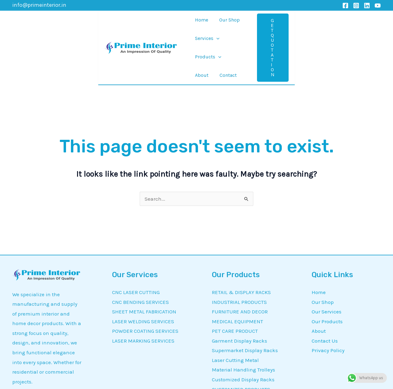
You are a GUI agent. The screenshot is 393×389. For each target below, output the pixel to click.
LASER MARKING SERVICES (143, 289)
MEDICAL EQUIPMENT (237, 270)
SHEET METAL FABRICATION (144, 260)
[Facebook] (345, 5)
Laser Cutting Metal (235, 309)
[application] (215, 22)
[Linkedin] (367, 5)
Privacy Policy (328, 299)
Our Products (327, 270)
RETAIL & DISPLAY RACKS (241, 241)
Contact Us (325, 289)
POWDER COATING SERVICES (145, 280)
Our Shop (323, 251)
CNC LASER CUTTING (136, 241)
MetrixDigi (307, 381)
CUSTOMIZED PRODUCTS (241, 338)
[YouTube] (378, 5)
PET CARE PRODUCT (235, 280)
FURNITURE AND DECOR (240, 260)
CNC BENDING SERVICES (140, 251)
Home (319, 241)
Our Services (326, 260)
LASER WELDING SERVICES (143, 270)
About (319, 280)
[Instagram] (356, 5)
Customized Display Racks (243, 328)
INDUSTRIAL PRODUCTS (239, 251)
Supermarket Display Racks (245, 299)
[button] (348, 22)
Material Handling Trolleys (243, 318)
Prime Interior (121, 381)
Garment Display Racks (239, 289)
